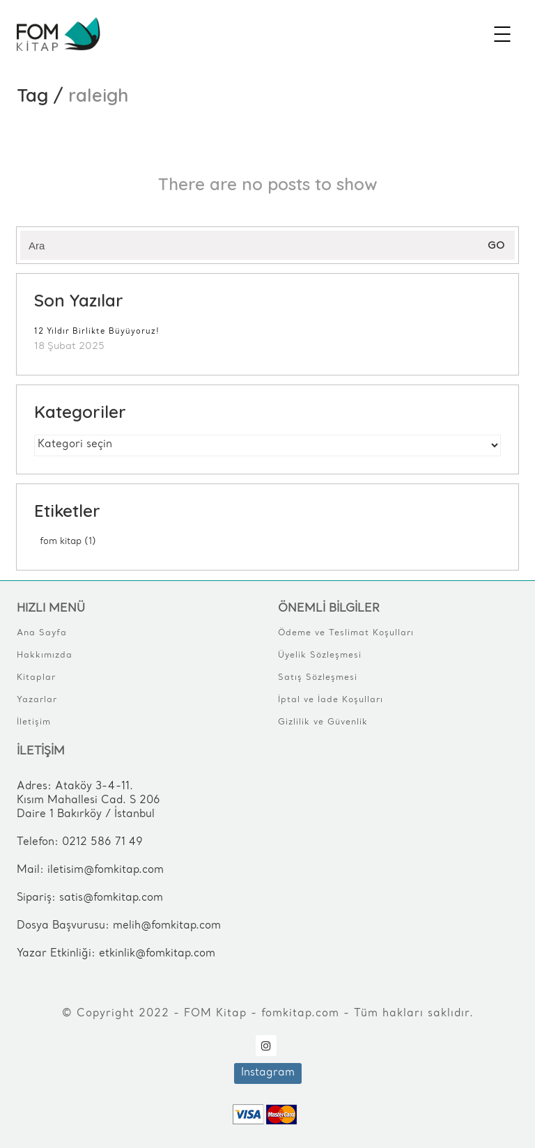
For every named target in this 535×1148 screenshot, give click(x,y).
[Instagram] (266, 1045)
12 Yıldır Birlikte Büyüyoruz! (97, 332)
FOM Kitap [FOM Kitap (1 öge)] (68, 541)
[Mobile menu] (503, 34)
